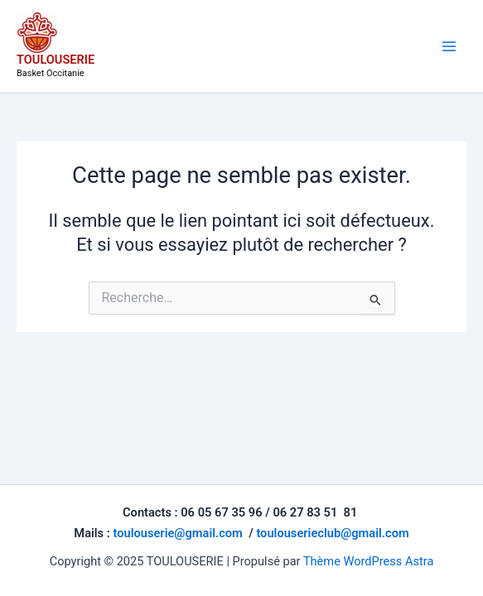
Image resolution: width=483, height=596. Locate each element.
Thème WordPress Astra (368, 561)
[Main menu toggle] (449, 46)
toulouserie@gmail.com (177, 533)
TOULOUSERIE (55, 59)
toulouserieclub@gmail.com (332, 533)
